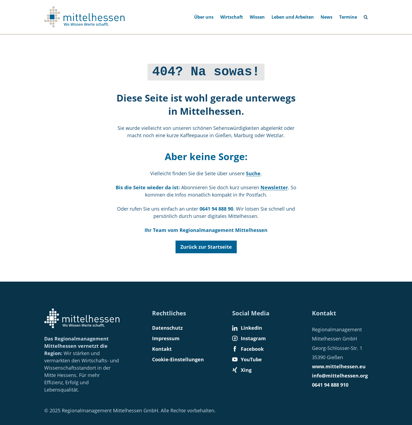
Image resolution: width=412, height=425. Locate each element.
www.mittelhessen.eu (339, 366)
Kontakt (162, 349)
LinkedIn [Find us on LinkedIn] (247, 328)
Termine (348, 17)
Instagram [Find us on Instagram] (249, 338)
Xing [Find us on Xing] (242, 370)
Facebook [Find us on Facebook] (248, 349)
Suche (253, 172)
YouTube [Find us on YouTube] (247, 359)
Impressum (166, 338)
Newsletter (274, 186)
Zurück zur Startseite (206, 245)
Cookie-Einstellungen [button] (178, 359)
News (326, 17)
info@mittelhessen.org (340, 375)
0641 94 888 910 (330, 385)
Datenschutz (167, 328)
